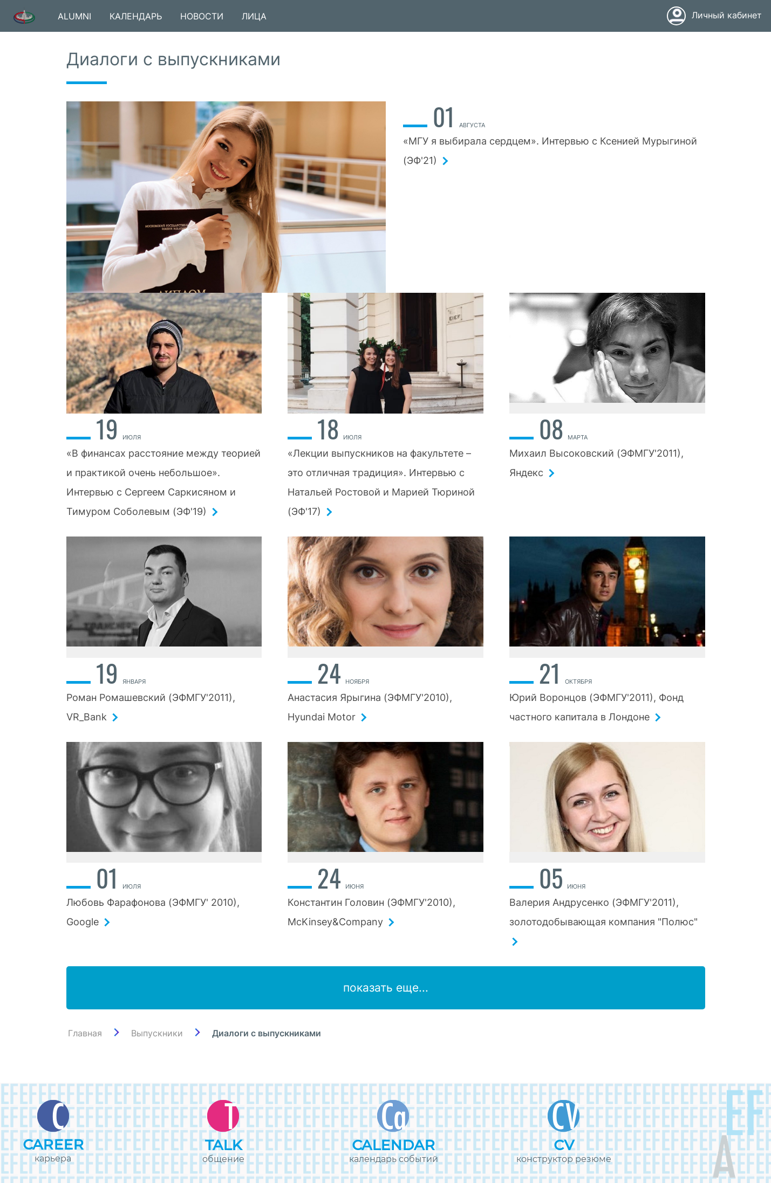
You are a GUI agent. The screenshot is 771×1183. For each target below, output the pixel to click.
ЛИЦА (254, 16)
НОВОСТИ (201, 16)
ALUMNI (74, 16)
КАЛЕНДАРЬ (136, 16)
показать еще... (385, 987)
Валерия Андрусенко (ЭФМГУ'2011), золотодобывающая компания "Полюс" (604, 921)
